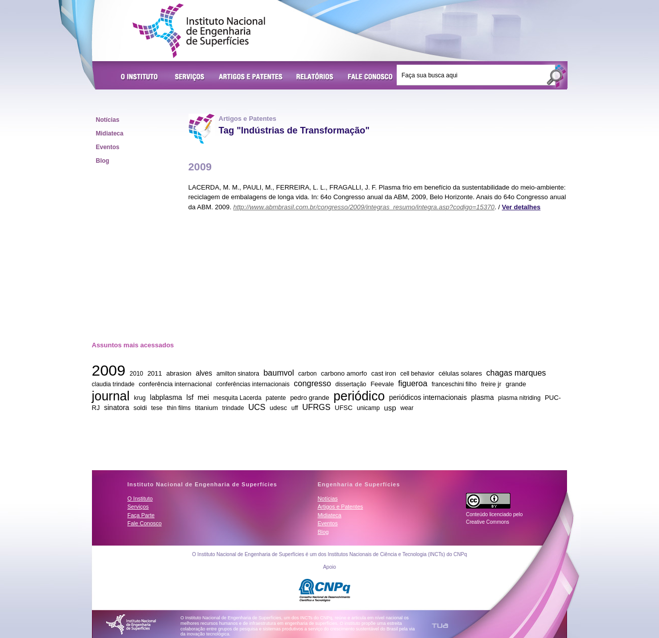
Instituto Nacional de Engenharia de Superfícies (198, 31)
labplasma (166, 397)
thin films (179, 408)
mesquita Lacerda (237, 397)
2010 (137, 373)
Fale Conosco (370, 77)
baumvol (278, 373)
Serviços (190, 77)
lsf (190, 397)
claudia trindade (113, 384)
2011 (155, 373)
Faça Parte (141, 515)
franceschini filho (454, 384)
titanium (206, 408)
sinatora (116, 407)
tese (157, 408)
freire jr (491, 384)
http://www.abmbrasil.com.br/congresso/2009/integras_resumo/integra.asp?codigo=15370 (363, 207)
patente (276, 397)
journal (111, 395)
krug (140, 397)
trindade (233, 408)
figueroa (413, 383)
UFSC (343, 408)
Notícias (108, 119)
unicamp (368, 408)
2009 (109, 370)
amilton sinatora (237, 373)
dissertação (350, 384)
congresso (312, 383)
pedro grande (309, 397)
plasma (482, 397)
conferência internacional (175, 384)
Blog (103, 160)
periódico (359, 395)
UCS (256, 407)
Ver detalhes (521, 207)
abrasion (179, 373)
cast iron (383, 373)
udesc (278, 408)
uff (294, 408)
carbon (307, 373)
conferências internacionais (252, 384)
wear (406, 408)
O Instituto (141, 77)
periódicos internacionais (428, 397)
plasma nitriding (519, 397)
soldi (140, 408)
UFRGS (316, 407)
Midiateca (110, 133)
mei (203, 397)
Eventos (108, 147)
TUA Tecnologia (440, 625)
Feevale (382, 384)
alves (204, 373)
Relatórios (315, 77)
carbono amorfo (344, 373)
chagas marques (516, 373)
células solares (460, 373)
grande (515, 384)
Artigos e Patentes (251, 77)
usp (390, 407)
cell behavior (417, 373)
